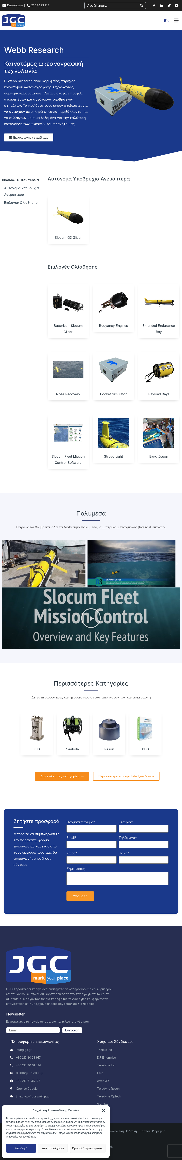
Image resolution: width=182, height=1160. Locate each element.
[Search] (141, 5)
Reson (109, 749)
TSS (36, 749)
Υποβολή (80, 896)
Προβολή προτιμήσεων (87, 1148)
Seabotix (73, 749)
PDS (145, 749)
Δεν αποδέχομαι (53, 1148)
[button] (103, 1110)
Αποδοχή (21, 1148)
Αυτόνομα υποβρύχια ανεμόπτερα (21, 191)
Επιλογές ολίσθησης (21, 203)
